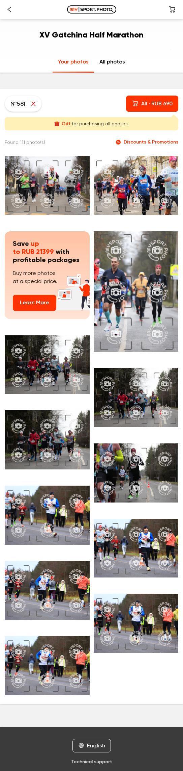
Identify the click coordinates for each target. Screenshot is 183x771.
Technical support (91, 762)
